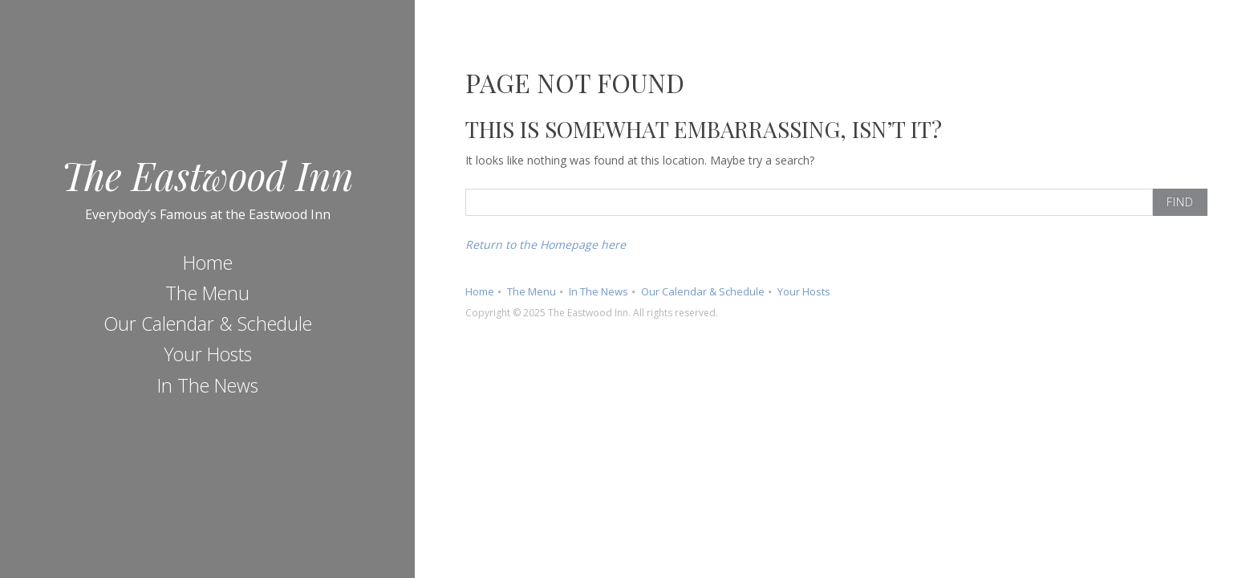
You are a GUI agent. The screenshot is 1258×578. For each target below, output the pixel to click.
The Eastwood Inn (207, 175)
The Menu (207, 293)
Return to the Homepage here (545, 244)
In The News (207, 385)
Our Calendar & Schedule (207, 323)
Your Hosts (208, 354)
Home (208, 262)
